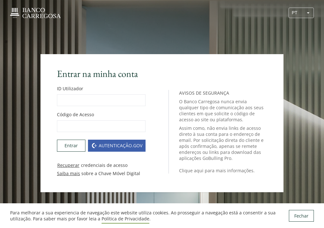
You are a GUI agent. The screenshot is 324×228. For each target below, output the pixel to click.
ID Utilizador (70, 89)
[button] (308, 13)
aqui (198, 171)
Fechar (301, 216)
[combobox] (296, 13)
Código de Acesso (75, 114)
